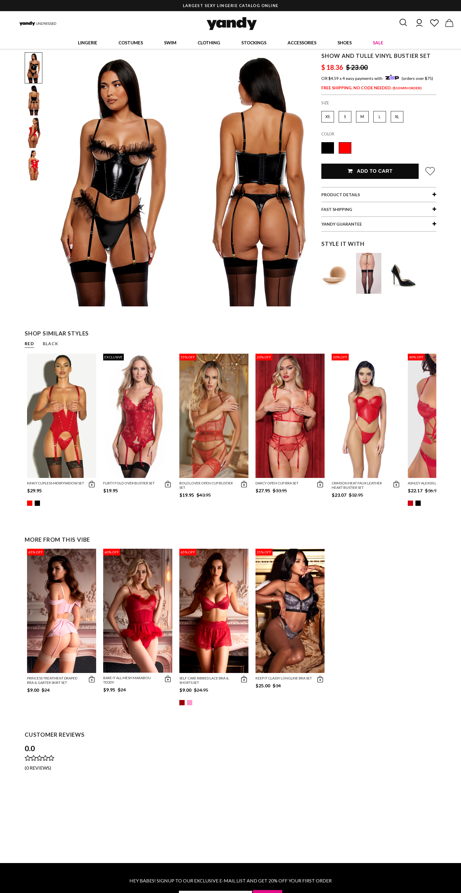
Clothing (209, 42)
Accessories (302, 42)
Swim (170, 42)
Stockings (253, 42)
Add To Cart (370, 171)
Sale (378, 42)
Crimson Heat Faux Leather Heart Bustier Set (357, 485)
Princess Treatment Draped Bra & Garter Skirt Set (52, 680)
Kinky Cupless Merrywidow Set (55, 483)
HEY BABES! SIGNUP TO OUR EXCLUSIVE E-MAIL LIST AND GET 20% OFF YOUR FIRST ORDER (230, 880)
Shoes (345, 42)
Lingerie (87, 42)
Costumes (130, 42)
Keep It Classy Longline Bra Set (283, 678)
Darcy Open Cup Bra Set (276, 483)
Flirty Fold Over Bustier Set (129, 483)
